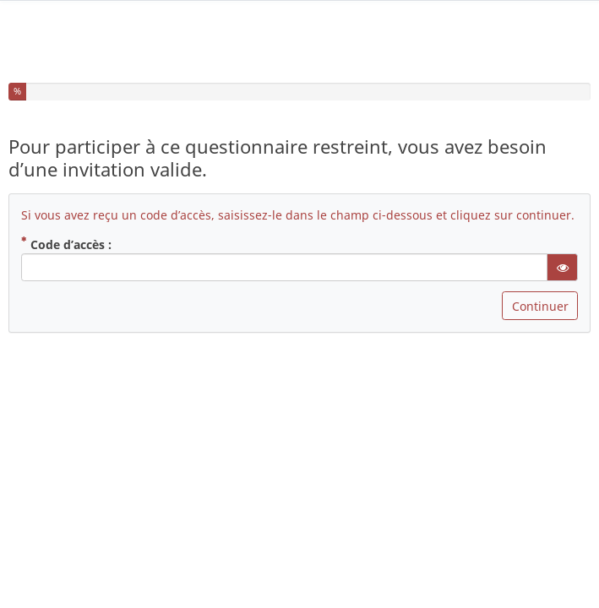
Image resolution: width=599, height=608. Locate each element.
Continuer (540, 297)
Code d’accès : (66, 234)
